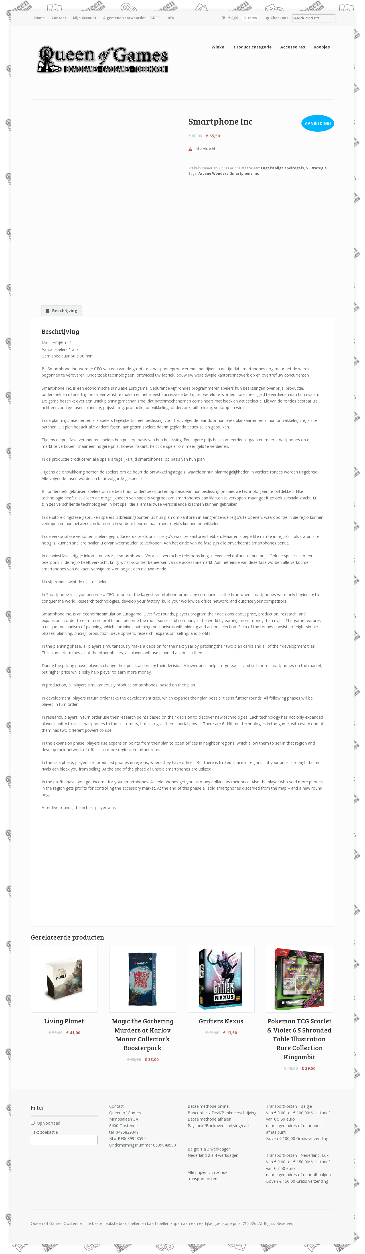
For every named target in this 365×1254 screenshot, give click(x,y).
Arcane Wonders (213, 173)
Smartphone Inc (244, 173)
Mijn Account (84, 17)
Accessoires (292, 47)
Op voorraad (48, 1123)
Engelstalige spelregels (282, 168)
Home (39, 17)
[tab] (61, 310)
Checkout (279, 17)
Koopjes (322, 47)
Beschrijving (64, 310)
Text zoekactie (44, 1132)
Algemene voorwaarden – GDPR (131, 17)
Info (170, 17)
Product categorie (253, 47)
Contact (59, 17)
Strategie (318, 168)
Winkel (219, 47)
